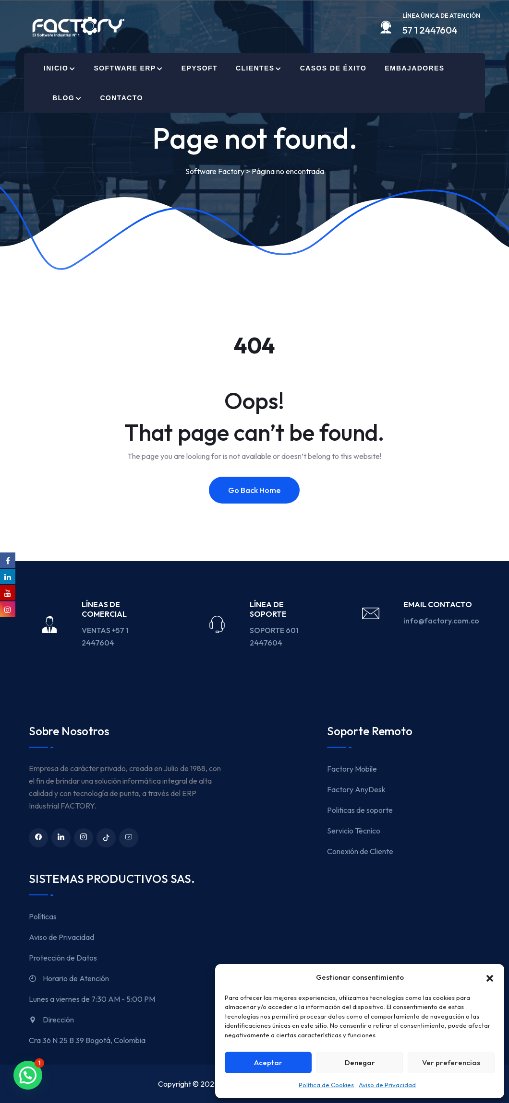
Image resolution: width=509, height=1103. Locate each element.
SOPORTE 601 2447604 (274, 636)
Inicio (56, 68)
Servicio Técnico (353, 830)
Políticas (43, 916)
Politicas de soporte (360, 810)
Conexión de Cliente (360, 851)
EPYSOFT (200, 68)
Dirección (51, 1019)
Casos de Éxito (333, 68)
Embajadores (414, 68)
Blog (63, 98)
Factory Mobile (352, 769)
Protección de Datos (63, 957)
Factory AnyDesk (356, 789)
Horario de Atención (69, 978)
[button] (490, 977)
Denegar (360, 1062)
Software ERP (125, 68)
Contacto (121, 98)
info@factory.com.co (441, 620)
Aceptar (268, 1062)
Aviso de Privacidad (387, 1085)
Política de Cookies (326, 1085)
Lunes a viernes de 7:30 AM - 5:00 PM (92, 999)
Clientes (255, 68)
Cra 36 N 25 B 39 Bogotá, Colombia (87, 1040)
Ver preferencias (451, 1062)
